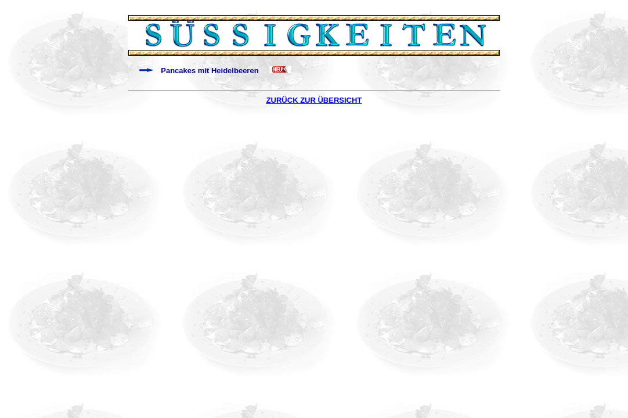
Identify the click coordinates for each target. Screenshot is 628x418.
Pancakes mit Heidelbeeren (209, 70)
